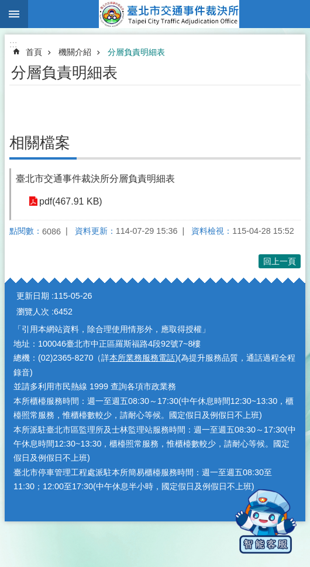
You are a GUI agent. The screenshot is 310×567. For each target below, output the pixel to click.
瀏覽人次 (32, 311)
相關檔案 (39, 142)
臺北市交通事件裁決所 (169, 14)
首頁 (34, 52)
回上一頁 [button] (279, 261)
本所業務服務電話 (142, 357)
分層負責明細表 (136, 52)
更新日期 (32, 295)
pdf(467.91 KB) (70, 201)
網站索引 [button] (14, 14)
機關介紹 (74, 52)
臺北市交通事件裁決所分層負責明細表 (95, 179)
